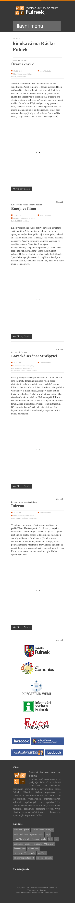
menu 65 (48, 858)
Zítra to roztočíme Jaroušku (24, 853)
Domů (16, 38)
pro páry (40, 858)
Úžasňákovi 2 (22, 64)
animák (34, 371)
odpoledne (35, 839)
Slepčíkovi (42, 853)
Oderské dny (49, 844)
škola (50, 839)
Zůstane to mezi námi (33, 844)
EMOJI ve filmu (23, 221)
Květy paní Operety (21, 830)
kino (15, 74)
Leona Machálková (21, 839)
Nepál (48, 834)
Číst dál (59, 202)
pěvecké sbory (33, 848)
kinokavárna (27, 368)
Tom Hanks (32, 518)
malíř (16, 834)
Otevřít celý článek (21, 189)
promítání (16, 218)
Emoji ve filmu (23, 208)
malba (43, 839)
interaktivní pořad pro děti (24, 858)
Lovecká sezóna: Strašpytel (34, 356)
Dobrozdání (18, 844)
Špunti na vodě (19, 848)
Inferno (17, 505)
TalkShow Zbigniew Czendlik (32, 834)
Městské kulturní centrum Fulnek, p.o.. (44, 888)
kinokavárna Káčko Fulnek (21, 371)
